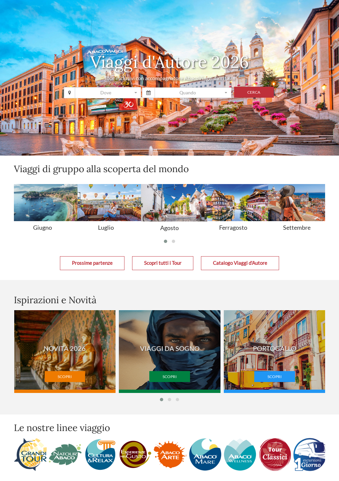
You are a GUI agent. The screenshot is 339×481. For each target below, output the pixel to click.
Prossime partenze (92, 263)
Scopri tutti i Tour (162, 263)
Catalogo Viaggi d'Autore (240, 263)
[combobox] (108, 92)
